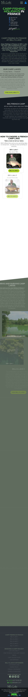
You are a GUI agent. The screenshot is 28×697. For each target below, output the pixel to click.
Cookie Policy (14, 667)
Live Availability (14, 650)
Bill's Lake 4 (14, 643)
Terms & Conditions (14, 671)
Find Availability (10, 92)
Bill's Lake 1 (12, 171)
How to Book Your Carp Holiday (14, 653)
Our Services (14, 659)
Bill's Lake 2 (14, 639)
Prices (14, 655)
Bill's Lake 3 (14, 641)
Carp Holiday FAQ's (14, 657)
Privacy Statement (14, 669)
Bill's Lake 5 (14, 645)
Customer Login (14, 664)
